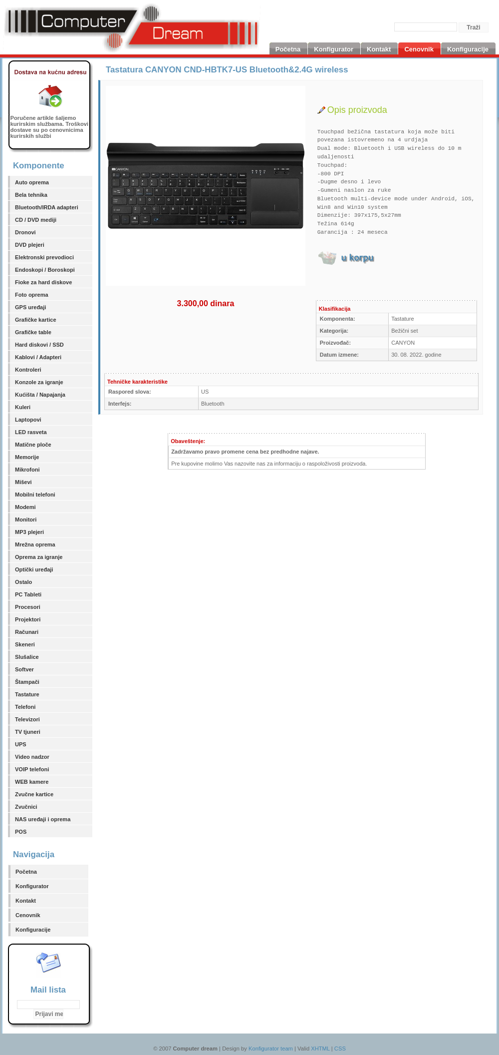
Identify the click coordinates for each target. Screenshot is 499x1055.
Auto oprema (32, 182)
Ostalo (23, 582)
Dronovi (25, 232)
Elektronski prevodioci (44, 257)
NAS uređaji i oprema (42, 819)
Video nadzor (32, 757)
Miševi (23, 482)
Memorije (27, 457)
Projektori (27, 619)
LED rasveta (31, 432)
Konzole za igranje (39, 382)
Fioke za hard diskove (43, 282)
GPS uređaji (30, 307)
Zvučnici (26, 807)
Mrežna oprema (35, 544)
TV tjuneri (27, 732)
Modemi (25, 507)
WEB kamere (31, 782)
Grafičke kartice (35, 320)
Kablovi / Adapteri (38, 357)
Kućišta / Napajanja (40, 395)
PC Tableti (28, 594)
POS (20, 832)
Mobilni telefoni (35, 495)
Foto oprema (31, 295)
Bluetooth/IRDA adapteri (46, 207)
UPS (20, 744)
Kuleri (22, 407)
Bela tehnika (31, 195)
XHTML (320, 1049)
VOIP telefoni (32, 769)
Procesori (27, 607)
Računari (26, 632)
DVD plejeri (29, 245)
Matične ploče (33, 445)
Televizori (27, 719)
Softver (24, 669)
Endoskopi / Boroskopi (45, 270)
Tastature (27, 694)
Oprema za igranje (38, 557)
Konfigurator (32, 886)
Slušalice (27, 657)
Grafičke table (33, 332)
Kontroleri (28, 370)
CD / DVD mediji (35, 220)
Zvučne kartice (34, 794)
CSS (340, 1049)
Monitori (25, 520)
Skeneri (25, 644)
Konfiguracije (32, 930)
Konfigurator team (271, 1049)
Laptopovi (28, 420)
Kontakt (25, 901)
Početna (26, 872)
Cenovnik (27, 915)
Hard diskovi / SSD (39, 345)
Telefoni (25, 707)
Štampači (27, 682)
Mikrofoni (27, 470)
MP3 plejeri (29, 532)
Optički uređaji (34, 569)
